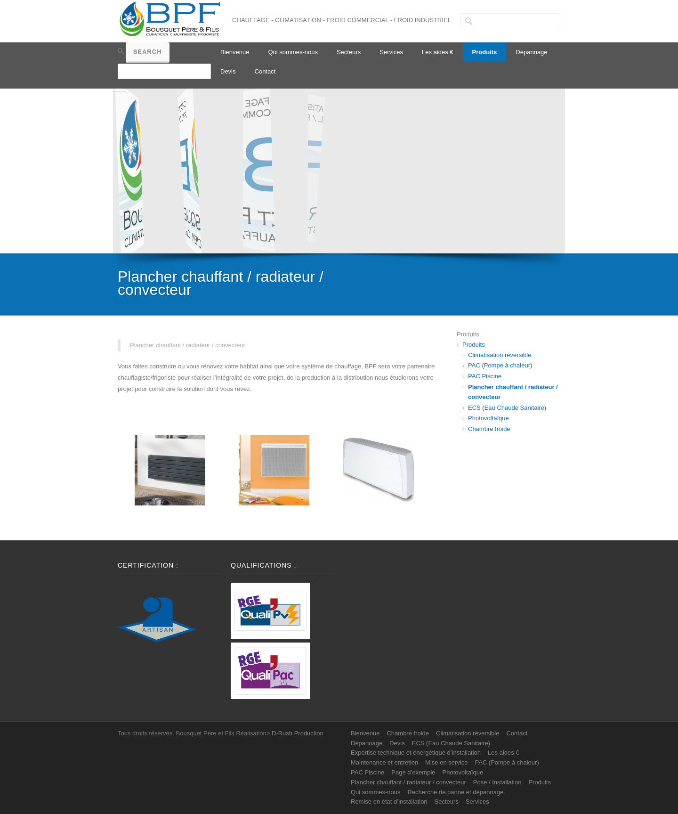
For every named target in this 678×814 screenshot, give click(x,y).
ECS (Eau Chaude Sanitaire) (507, 407)
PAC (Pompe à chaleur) (500, 365)
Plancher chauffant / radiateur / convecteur (408, 782)
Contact (265, 71)
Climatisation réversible (499, 354)
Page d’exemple (413, 772)
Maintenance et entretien (384, 762)
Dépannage (531, 52)
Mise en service (446, 762)
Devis (228, 71)
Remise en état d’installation (389, 801)
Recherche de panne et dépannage (455, 792)
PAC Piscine (484, 376)
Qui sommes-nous (292, 52)
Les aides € (437, 52)
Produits (484, 52)
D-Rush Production (297, 733)
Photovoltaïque (488, 418)
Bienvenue (234, 52)
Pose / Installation (497, 782)
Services (391, 52)
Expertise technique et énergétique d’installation (416, 752)
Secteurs (349, 52)
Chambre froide (489, 428)
